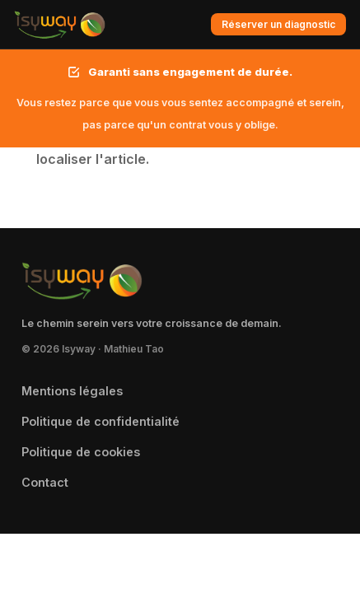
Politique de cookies (80, 452)
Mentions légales (72, 391)
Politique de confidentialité (100, 421)
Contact (44, 482)
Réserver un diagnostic (278, 24)
